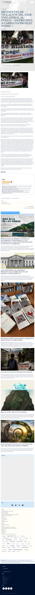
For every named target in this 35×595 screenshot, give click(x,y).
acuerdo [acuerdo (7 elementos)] (4, 536)
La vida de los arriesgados (5, 203)
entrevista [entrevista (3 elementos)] (3, 543)
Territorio (3, 532)
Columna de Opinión (4, 513)
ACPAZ (3, 179)
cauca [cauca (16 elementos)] (15, 538)
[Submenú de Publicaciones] (4, 579)
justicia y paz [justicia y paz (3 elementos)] (30, 545)
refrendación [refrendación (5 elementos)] (26, 549)
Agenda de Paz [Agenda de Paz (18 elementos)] (11, 536)
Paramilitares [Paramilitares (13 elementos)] (25, 547)
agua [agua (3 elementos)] (18, 536)
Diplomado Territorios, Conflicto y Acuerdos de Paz (10, 514)
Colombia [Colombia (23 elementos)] (9, 540)
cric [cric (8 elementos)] (26, 539)
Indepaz (8, 593)
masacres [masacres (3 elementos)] (18, 547)
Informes (3, 520)
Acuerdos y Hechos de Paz (6, 65)
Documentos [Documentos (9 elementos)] (20, 541)
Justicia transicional (4, 521)
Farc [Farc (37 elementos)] (8, 543)
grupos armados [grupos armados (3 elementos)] (27, 543)
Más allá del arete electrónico (14, 412)
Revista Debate (4, 531)
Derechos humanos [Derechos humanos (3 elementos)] (5, 541)
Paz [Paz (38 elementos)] (10, 549)
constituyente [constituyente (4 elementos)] (21, 539)
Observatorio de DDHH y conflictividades (8, 527)
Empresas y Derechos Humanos (6, 515)
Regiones (3, 530)
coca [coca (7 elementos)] (3, 539)
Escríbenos (6, 568)
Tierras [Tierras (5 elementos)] (9, 551)
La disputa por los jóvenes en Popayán (16, 372)
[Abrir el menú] (32, 2)
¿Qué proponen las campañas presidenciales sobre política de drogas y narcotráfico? (14, 271)
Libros (2, 522)
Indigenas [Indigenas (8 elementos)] (18, 545)
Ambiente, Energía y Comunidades (7, 511)
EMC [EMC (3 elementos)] (28, 541)
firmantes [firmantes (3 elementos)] (13, 543)
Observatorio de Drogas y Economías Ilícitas (8, 528)
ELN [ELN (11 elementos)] (25, 541)
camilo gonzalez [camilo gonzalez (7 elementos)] (5, 537)
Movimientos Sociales (5, 524)
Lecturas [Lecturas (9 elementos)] (4, 547)
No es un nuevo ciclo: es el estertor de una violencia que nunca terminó (17, 445)
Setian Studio (15, 593)
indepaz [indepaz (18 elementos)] (12, 545)
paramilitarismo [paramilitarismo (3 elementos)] (4, 549)
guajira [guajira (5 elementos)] (3, 545)
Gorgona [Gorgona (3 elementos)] (22, 543)
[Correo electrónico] (11, 182)
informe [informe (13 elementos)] (24, 545)
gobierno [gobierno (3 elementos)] (17, 543)
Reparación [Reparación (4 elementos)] (4, 551)
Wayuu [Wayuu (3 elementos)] (18, 551)
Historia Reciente (4, 519)
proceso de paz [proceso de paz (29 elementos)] (17, 549)
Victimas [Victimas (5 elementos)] (13, 551)
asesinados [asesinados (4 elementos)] (22, 536)
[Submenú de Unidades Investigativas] (6, 578)
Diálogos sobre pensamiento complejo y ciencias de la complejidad (17, 339)
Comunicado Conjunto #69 (29, 208)
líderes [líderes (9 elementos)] (13, 547)
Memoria (3, 523)
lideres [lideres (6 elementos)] (9, 547)
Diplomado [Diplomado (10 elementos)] (12, 541)
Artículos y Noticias (16, 65)
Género (2, 516)
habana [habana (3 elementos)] (7, 545)
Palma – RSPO (3, 529)
